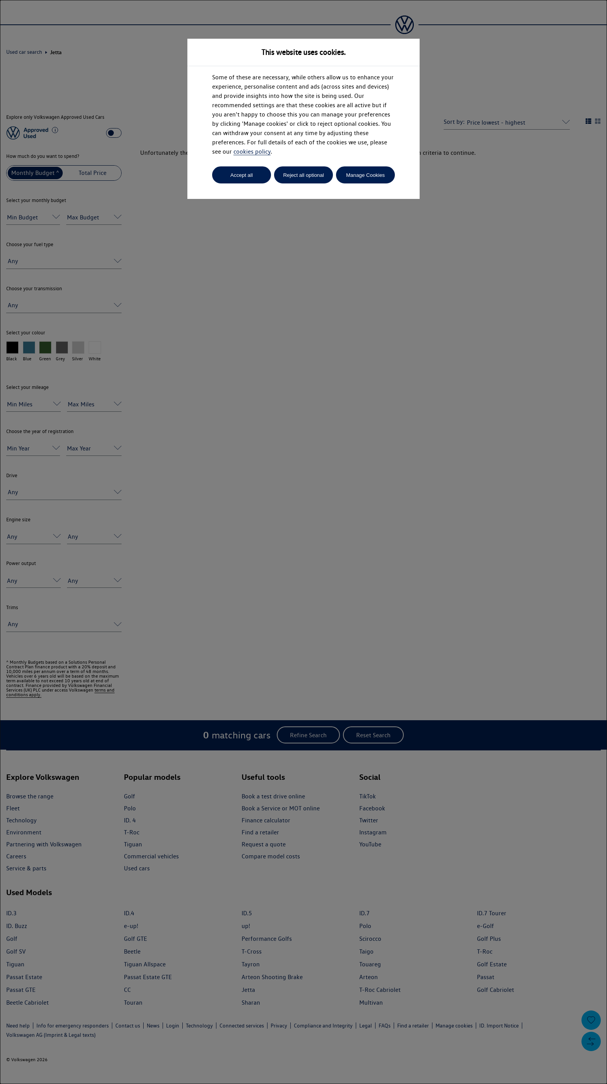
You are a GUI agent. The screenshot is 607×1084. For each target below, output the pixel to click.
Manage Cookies (365, 175)
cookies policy (252, 151)
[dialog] (303, 542)
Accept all (241, 175)
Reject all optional (303, 175)
